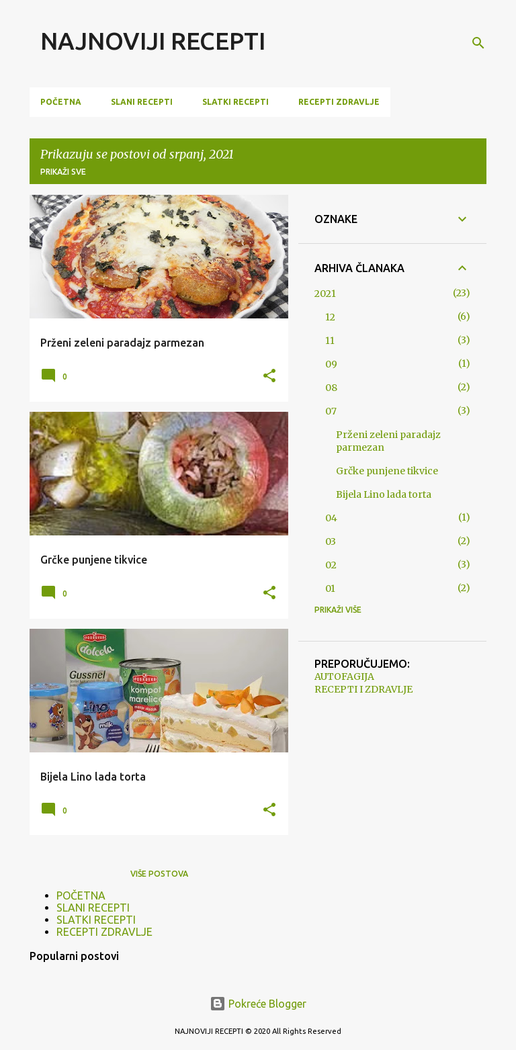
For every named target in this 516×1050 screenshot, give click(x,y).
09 (331, 364)
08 (331, 388)
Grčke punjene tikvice (387, 471)
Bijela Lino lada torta (383, 494)
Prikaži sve (63, 171)
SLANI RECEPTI (142, 101)
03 (330, 541)
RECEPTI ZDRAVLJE (339, 101)
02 (331, 565)
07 (331, 411)
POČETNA (60, 101)
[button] (269, 376)
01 (330, 588)
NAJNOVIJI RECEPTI (152, 40)
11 (330, 341)
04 (331, 518)
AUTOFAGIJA (344, 676)
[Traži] (478, 43)
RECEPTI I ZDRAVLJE (363, 689)
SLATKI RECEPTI (235, 101)
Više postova (159, 873)
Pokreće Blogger (258, 1004)
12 (330, 317)
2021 (325, 294)
